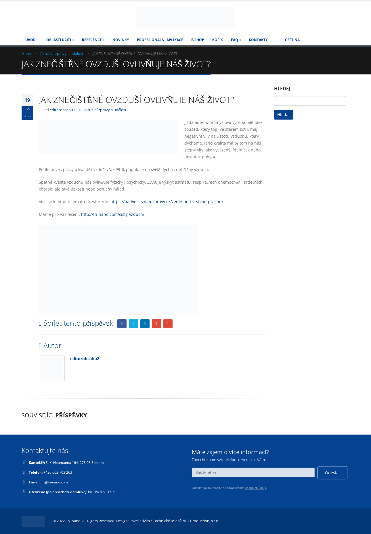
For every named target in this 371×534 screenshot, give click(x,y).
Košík (217, 39)
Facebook (122, 323)
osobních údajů (255, 488)
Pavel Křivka (139, 520)
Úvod (30, 39)
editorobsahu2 (62, 109)
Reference (92, 39)
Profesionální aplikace (160, 39)
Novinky (120, 39)
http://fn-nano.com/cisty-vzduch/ (112, 214)
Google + (156, 323)
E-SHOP (197, 39)
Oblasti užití (58, 39)
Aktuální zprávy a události (105, 109)
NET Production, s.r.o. (200, 520)
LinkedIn (145, 323)
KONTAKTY (258, 39)
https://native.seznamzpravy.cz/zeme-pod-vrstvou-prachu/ (166, 201)
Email (168, 323)
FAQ (234, 39)
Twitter (133, 323)
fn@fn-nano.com (56, 482)
